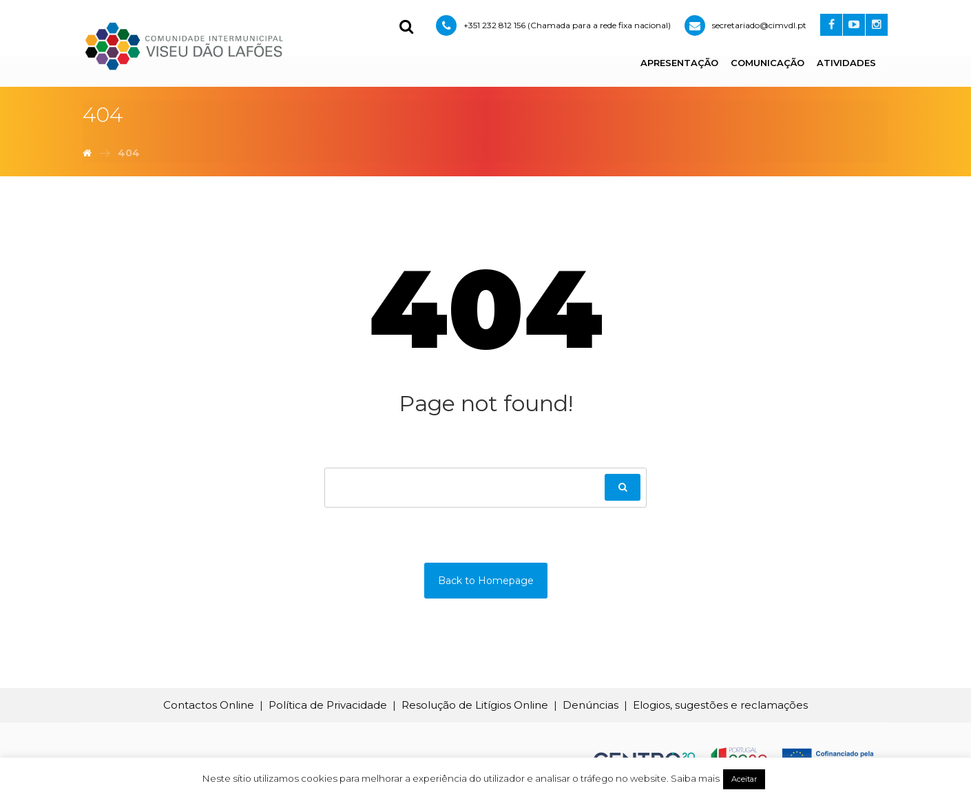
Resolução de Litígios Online (474, 704)
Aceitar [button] (744, 779)
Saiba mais (695, 778)
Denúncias (590, 704)
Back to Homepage (486, 580)
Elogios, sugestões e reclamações (720, 704)
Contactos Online (208, 704)
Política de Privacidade (328, 704)
